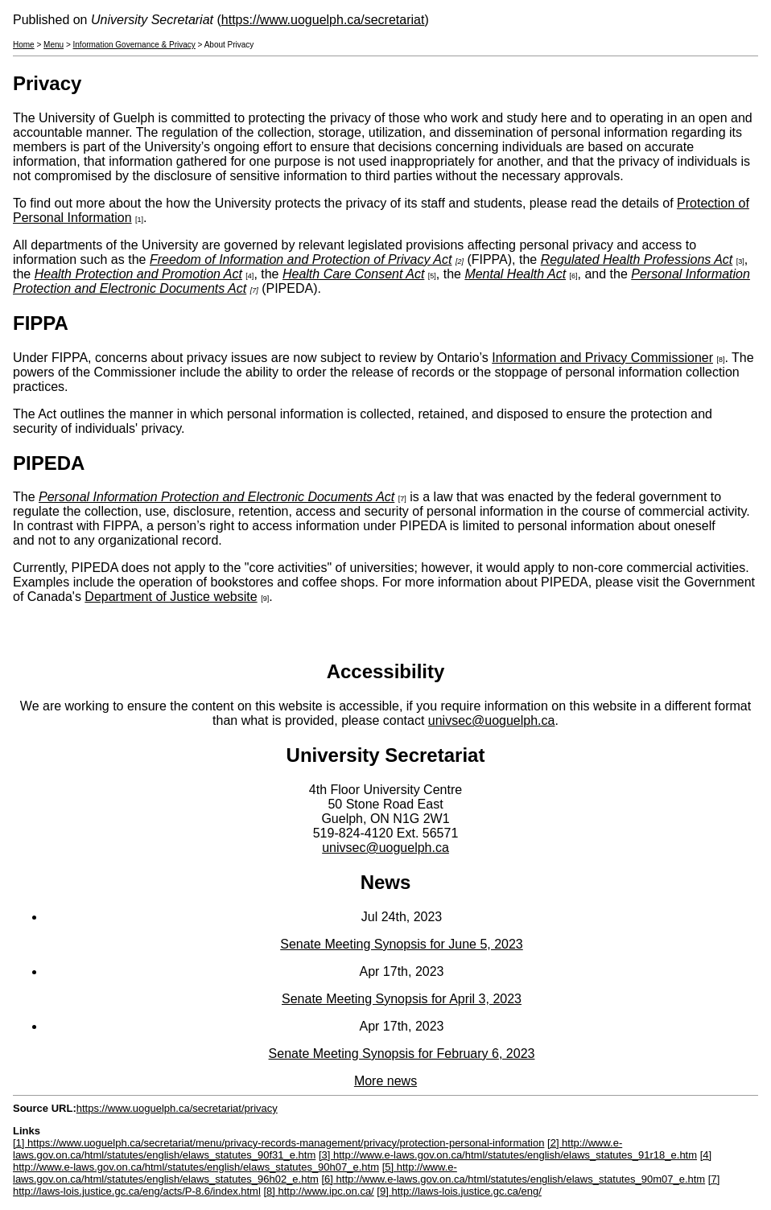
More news (385, 1081)
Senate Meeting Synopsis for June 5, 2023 (401, 944)
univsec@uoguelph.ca (491, 720)
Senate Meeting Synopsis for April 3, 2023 (402, 999)
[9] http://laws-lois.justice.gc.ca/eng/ (459, 1191)
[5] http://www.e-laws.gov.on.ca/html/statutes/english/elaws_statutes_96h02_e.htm (235, 1173)
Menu (53, 44)
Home (24, 44)
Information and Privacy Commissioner (602, 357)
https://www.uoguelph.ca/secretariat (323, 20)
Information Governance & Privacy (134, 44)
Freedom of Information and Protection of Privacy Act (301, 259)
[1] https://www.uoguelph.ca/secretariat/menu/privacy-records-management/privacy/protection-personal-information (278, 1143)
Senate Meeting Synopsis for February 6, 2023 (402, 1053)
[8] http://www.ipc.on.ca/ (318, 1191)
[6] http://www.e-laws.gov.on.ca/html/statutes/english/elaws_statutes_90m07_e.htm (514, 1179)
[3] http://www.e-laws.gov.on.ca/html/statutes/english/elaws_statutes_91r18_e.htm (508, 1155)
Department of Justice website (171, 596)
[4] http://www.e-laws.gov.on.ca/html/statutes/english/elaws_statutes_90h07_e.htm (362, 1161)
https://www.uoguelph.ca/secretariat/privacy (177, 1108)
